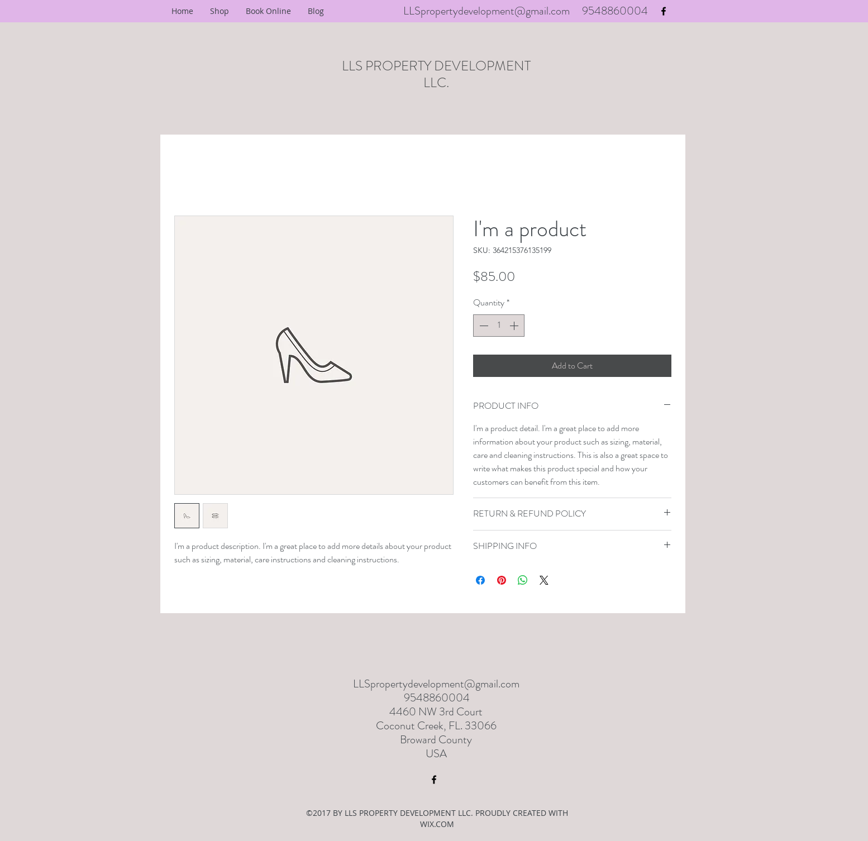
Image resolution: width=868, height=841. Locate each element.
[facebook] (663, 11)
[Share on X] (544, 580)
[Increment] (515, 325)
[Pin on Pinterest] (501, 580)
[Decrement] (482, 325)
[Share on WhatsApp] (523, 580)
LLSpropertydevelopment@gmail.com (486, 11)
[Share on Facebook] (480, 580)
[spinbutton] (498, 325)
